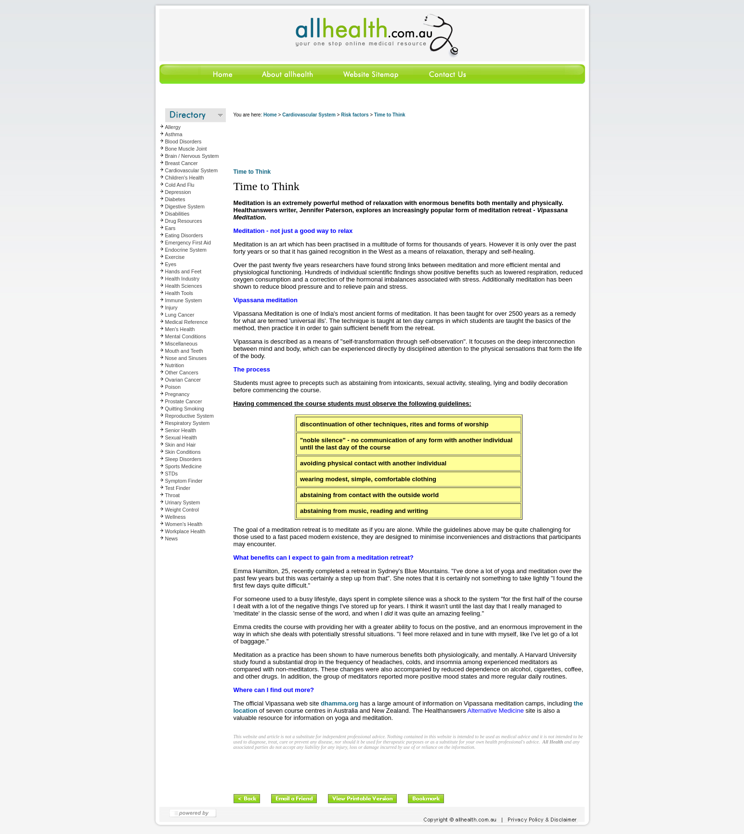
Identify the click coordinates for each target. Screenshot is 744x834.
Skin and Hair (180, 445)
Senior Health (180, 430)
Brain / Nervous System (192, 156)
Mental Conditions (185, 336)
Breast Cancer (181, 163)
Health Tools (179, 293)
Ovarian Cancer (183, 380)
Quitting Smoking (184, 408)
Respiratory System (187, 423)
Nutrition (174, 365)
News (171, 538)
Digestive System (185, 206)
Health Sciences (183, 286)
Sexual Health (181, 437)
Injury (171, 307)
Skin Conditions (183, 452)
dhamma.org (339, 703)
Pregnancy (177, 394)
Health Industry (182, 279)
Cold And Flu (180, 185)
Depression (178, 192)
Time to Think (389, 114)
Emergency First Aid (188, 242)
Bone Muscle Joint (186, 149)
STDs (171, 473)
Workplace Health (185, 531)
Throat (172, 495)
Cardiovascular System (191, 170)
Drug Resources (183, 221)
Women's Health (184, 524)
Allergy (173, 127)
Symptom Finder (184, 481)
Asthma (174, 134)
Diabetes (175, 199)
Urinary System (182, 502)
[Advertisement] (409, 144)
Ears (170, 228)
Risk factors (354, 114)
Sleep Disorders (183, 459)
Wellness (175, 517)
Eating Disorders (184, 235)
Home (270, 114)
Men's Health (180, 329)
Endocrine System (186, 250)
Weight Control (182, 510)
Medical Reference (186, 322)
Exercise (175, 257)
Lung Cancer (180, 315)
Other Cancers (181, 372)
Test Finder (178, 488)
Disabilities (177, 214)
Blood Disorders (183, 141)
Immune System (183, 300)
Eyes (171, 264)
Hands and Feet (183, 271)
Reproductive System (189, 416)
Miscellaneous (181, 343)
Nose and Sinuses (186, 358)
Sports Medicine (183, 466)
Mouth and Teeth (184, 351)
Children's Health (184, 177)
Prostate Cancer (183, 401)
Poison (173, 387)
